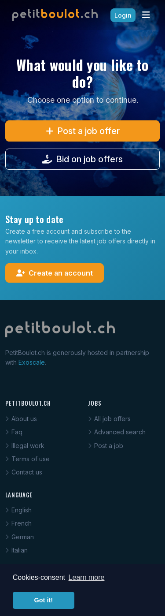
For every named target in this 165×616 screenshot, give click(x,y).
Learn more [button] (87, 577)
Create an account (54, 273)
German (19, 537)
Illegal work (24, 445)
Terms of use (27, 459)
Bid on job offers (82, 159)
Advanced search (117, 432)
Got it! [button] (43, 600)
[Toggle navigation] (146, 15)
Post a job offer (83, 131)
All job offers (109, 418)
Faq (13, 432)
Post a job (105, 445)
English (18, 510)
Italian (16, 550)
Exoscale (31, 362)
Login (123, 15)
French (18, 523)
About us (21, 418)
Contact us (23, 472)
